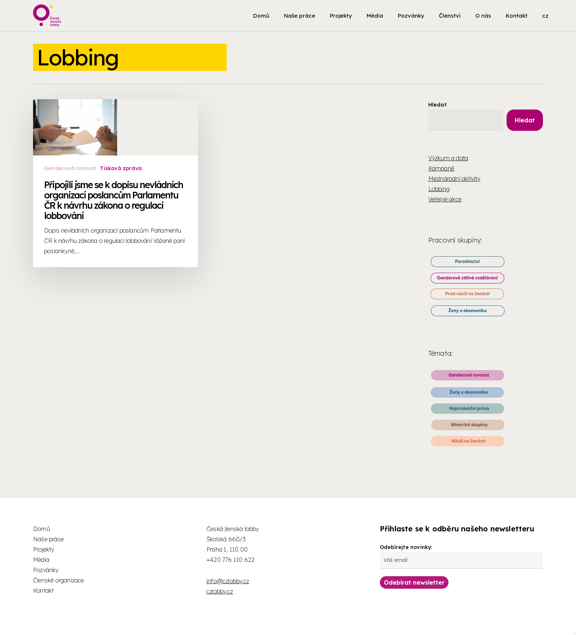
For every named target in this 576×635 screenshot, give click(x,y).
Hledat (437, 104)
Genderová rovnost (70, 178)
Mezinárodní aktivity (454, 178)
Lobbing (439, 189)
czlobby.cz (219, 591)
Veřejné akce (444, 199)
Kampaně (441, 168)
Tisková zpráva (121, 178)
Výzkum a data (448, 158)
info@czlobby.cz (227, 581)
